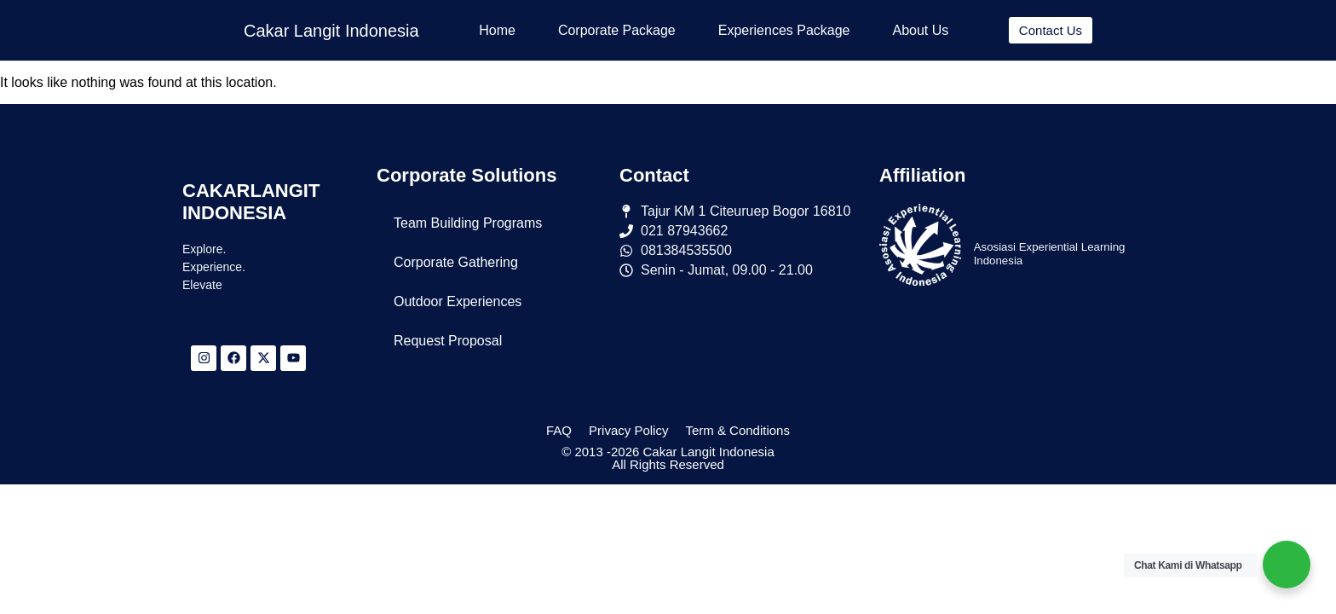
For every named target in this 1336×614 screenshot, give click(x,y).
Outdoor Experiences (457, 301)
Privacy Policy (628, 430)
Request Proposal (448, 340)
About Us (921, 30)
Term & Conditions (737, 430)
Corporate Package (617, 30)
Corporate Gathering (456, 262)
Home (497, 30)
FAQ (559, 430)
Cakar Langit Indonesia (331, 30)
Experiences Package (784, 30)
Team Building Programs (468, 223)
